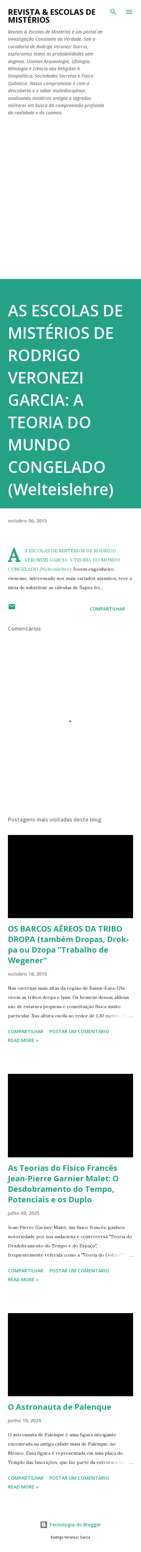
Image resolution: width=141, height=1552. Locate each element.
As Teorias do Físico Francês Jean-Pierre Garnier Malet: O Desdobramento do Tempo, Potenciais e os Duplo (63, 1183)
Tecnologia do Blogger (70, 1524)
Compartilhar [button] (107, 609)
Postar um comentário (79, 1031)
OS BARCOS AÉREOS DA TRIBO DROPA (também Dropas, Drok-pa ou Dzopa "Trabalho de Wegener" (68, 944)
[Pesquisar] (113, 12)
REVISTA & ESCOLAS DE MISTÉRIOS (52, 15)
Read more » (23, 1040)
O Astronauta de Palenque (59, 1406)
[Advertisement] (70, 205)
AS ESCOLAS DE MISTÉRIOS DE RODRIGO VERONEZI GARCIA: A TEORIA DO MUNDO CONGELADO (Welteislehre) (65, 400)
